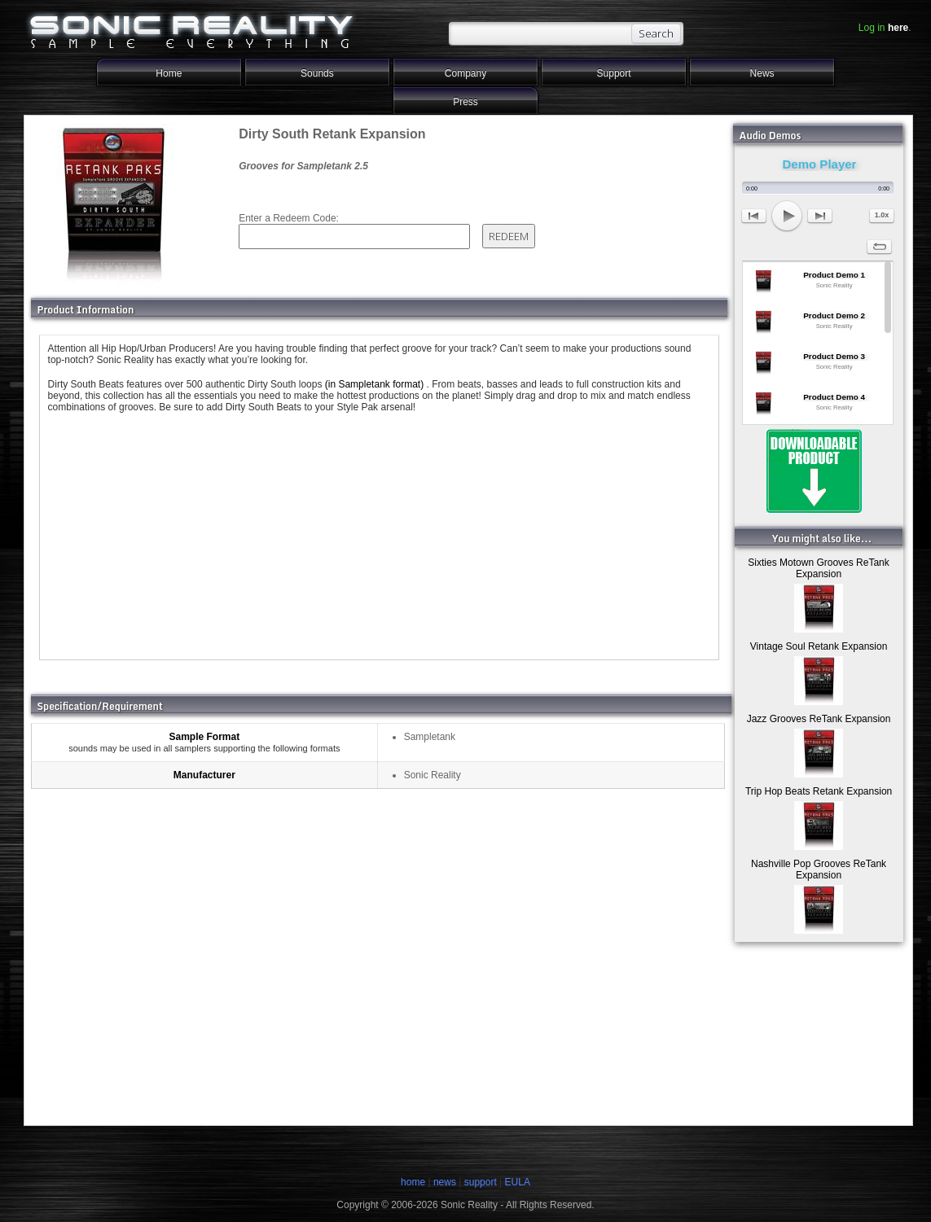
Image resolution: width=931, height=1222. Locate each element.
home (413, 1182)
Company (465, 73)
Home (169, 73)
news (444, 1182)
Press (465, 101)
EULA (517, 1182)
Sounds (317, 73)
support (481, 1182)
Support (614, 73)
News (762, 73)
